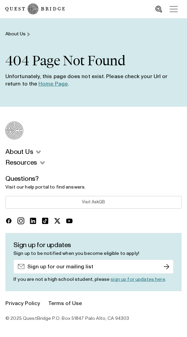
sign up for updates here (138, 279)
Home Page (53, 84)
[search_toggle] (159, 9)
